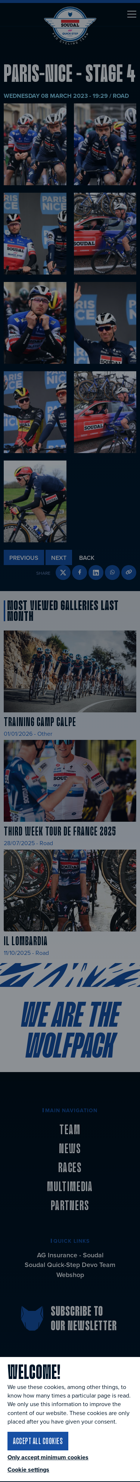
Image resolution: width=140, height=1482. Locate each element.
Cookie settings (28, 1469)
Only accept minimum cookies (47, 1457)
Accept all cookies (38, 1441)
